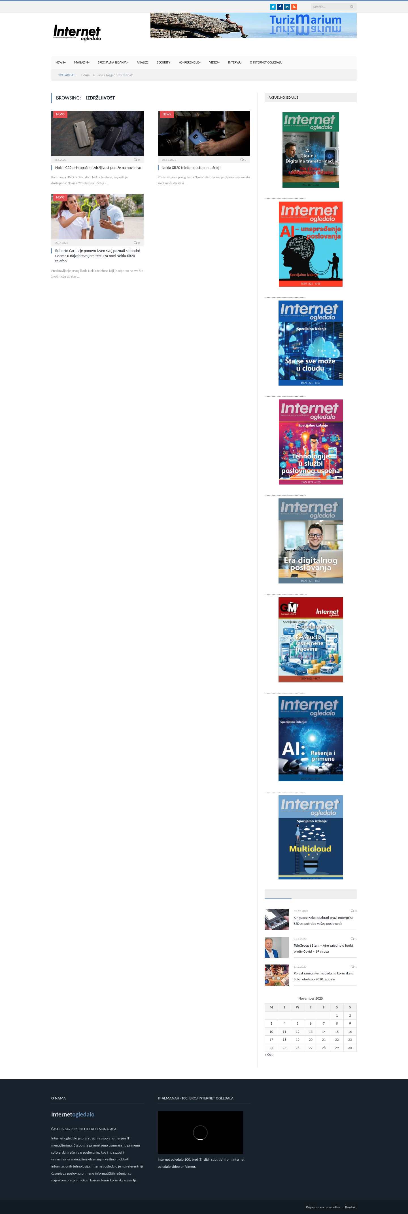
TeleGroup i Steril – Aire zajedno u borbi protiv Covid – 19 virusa (323, 948)
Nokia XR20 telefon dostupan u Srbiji (191, 167)
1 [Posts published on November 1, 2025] (337, 1015)
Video (213, 62)
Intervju (234, 62)
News (60, 62)
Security (163, 62)
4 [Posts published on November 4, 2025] (285, 1023)
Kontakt (351, 1207)
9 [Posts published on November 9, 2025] (350, 1023)
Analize (142, 62)
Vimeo (190, 1166)
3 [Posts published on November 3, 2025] (271, 1023)
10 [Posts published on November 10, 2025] (271, 1031)
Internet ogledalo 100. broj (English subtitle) (191, 1159)
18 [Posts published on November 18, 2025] (284, 1039)
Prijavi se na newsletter (323, 1207)
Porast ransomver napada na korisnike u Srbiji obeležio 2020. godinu (323, 976)
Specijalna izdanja (112, 62)
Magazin (81, 62)
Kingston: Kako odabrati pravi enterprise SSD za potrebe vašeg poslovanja (323, 920)
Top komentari (332, 894)
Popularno (278, 894)
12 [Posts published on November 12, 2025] (297, 1031)
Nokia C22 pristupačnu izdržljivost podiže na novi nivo (98, 167)
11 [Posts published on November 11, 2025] (284, 1031)
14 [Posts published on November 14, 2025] (324, 1031)
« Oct (269, 1054)
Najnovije (304, 894)
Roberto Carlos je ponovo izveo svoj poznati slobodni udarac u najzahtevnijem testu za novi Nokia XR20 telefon (97, 255)
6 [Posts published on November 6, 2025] (311, 1023)
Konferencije (189, 62)
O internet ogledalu (266, 62)
